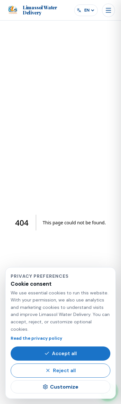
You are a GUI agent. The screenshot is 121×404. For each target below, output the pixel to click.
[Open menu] (108, 10)
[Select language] (89, 10)
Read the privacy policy (36, 338)
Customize (60, 386)
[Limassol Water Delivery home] (40, 10)
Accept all (60, 353)
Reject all (60, 370)
